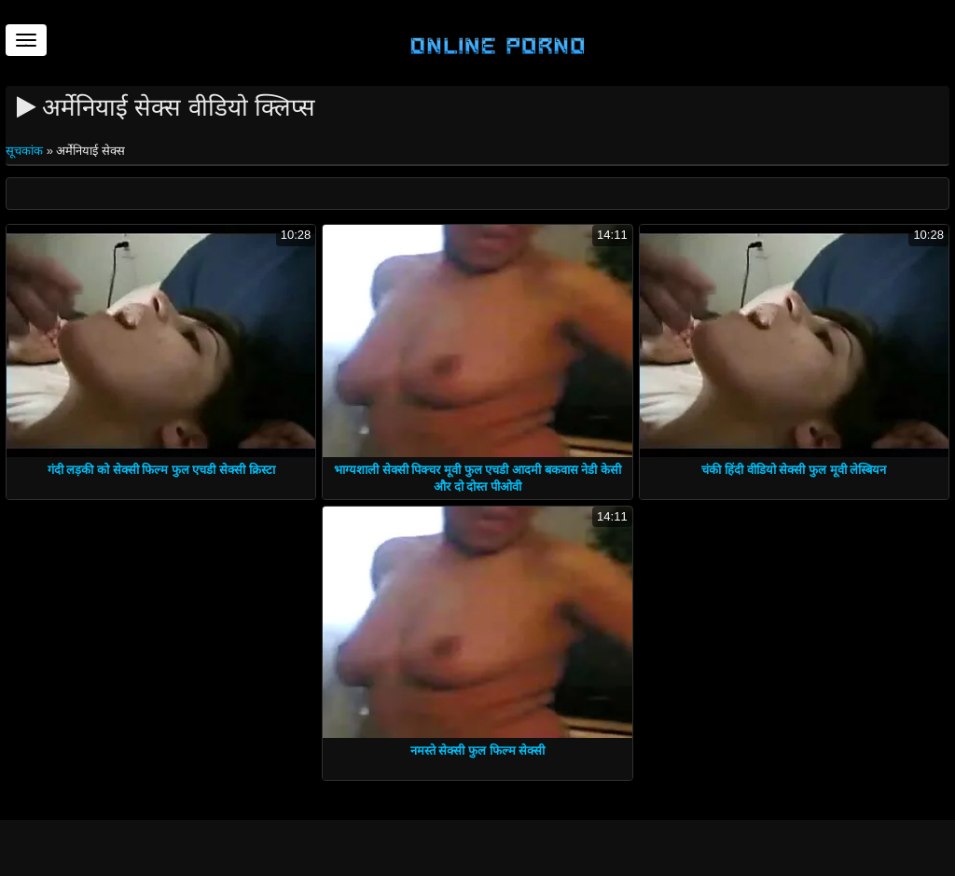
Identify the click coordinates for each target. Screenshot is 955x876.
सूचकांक (26, 151)
